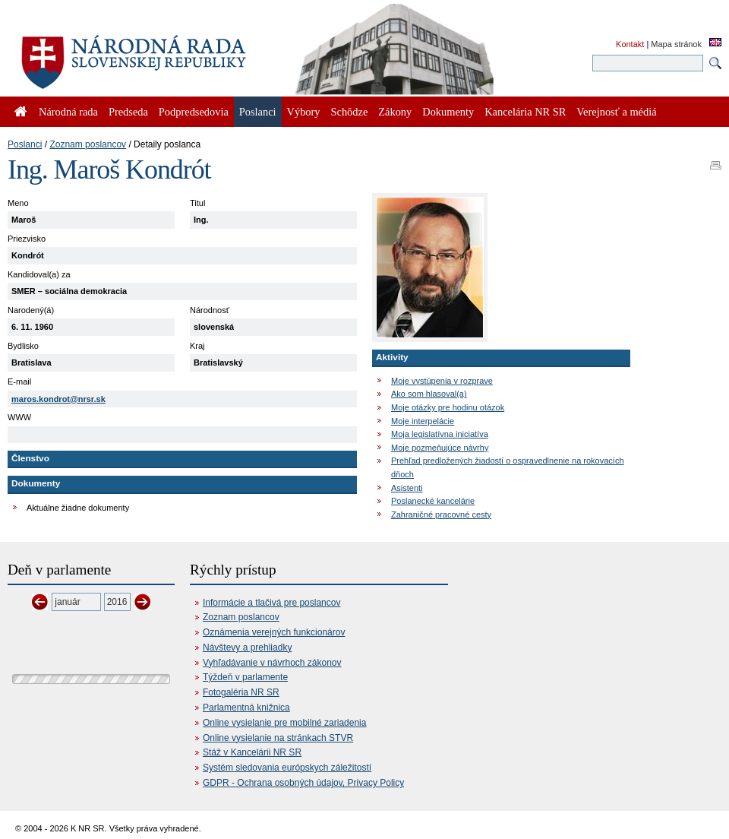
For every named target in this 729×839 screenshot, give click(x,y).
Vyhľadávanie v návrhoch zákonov (272, 662)
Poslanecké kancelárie (433, 500)
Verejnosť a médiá (616, 112)
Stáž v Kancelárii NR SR (252, 752)
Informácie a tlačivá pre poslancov (271, 602)
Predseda (128, 112)
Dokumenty (448, 112)
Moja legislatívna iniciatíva (439, 433)
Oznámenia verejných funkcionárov (274, 632)
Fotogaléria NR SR (241, 692)
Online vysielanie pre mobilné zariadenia (284, 722)
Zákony (395, 112)
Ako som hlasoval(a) (429, 393)
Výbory (303, 112)
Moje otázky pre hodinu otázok (447, 407)
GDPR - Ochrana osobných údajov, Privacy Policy (303, 782)
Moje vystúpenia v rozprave (442, 380)
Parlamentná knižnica (246, 707)
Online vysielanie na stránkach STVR (278, 738)
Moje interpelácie (422, 421)
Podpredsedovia (194, 112)
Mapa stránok (676, 44)
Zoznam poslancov (87, 144)
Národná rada (68, 112)
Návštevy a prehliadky (247, 647)
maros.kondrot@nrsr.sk (58, 399)
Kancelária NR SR (525, 112)
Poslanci (25, 144)
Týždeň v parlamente (245, 677)
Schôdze (349, 112)
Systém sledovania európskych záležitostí (287, 767)
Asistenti (407, 487)
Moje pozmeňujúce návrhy (439, 447)
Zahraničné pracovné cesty (441, 514)
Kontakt (630, 44)
